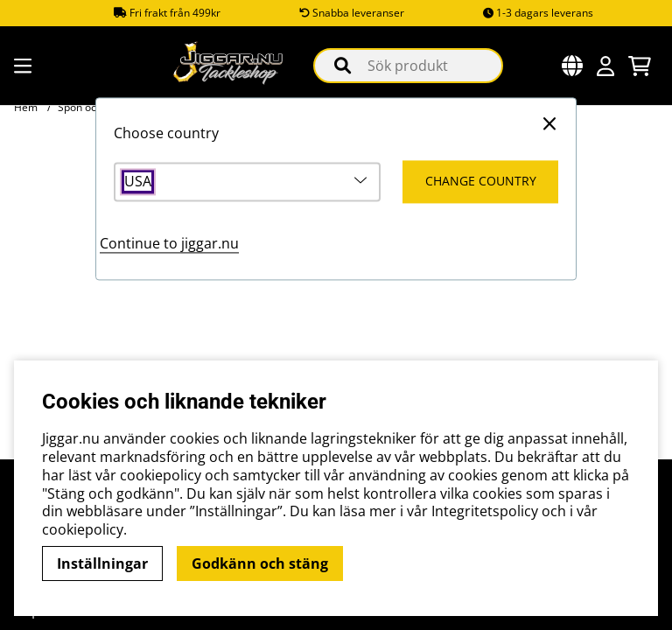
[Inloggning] (605, 66)
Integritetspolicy (484, 511)
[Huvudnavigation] (20, 66)
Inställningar (102, 563)
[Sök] (408, 65)
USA (137, 182)
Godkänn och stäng (260, 563)
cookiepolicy (82, 529)
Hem (26, 107)
